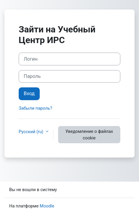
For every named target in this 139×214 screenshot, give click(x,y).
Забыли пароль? (35, 108)
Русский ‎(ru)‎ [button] (31, 131)
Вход (29, 93)
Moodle (47, 206)
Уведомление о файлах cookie (89, 135)
